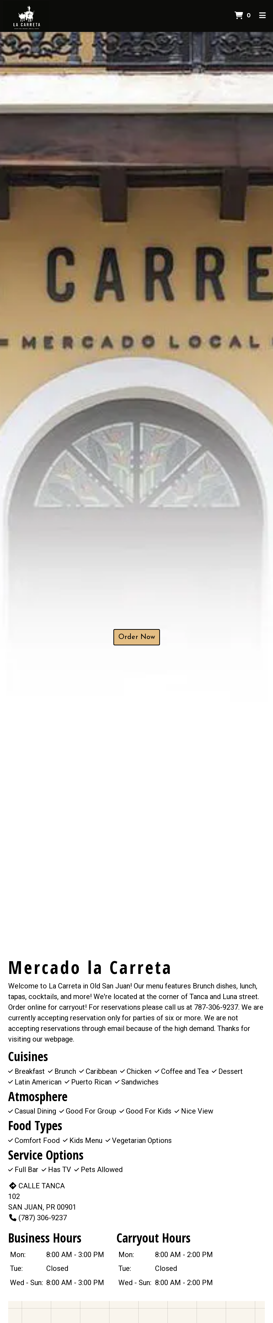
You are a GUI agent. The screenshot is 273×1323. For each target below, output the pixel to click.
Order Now (136, 637)
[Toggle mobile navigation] (262, 16)
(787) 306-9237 (37, 1217)
